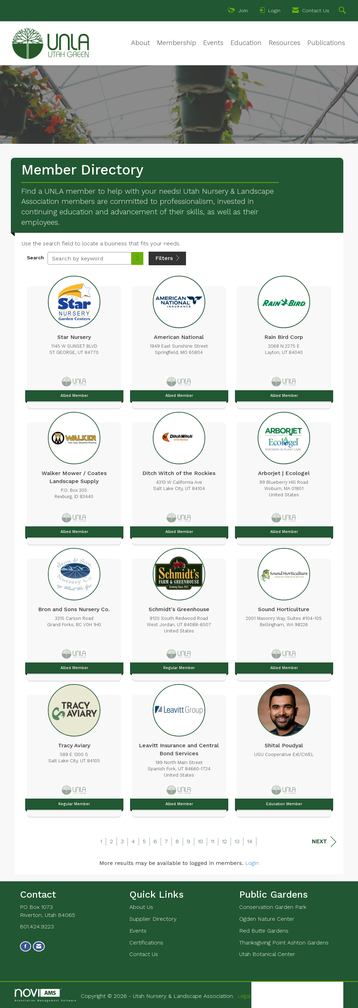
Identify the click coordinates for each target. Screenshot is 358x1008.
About (140, 43)
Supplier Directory (153, 919)
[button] (137, 258)
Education (246, 43)
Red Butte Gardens (263, 930)
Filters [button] (167, 258)
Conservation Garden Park (272, 907)
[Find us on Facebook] (25, 946)
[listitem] (74, 340)
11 (212, 841)
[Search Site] (343, 11)
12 (224, 841)
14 (249, 841)
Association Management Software (46, 995)
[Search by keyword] (89, 258)
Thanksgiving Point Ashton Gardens (284, 942)
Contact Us (143, 954)
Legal (244, 996)
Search (35, 257)
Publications (326, 43)
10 (200, 841)
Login (252, 863)
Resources (284, 43)
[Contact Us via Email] (39, 946)
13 (237, 841)
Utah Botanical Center (267, 954)
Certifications (146, 942)
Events (213, 43)
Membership (176, 43)
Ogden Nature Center (266, 919)
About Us (141, 907)
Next (324, 841)
